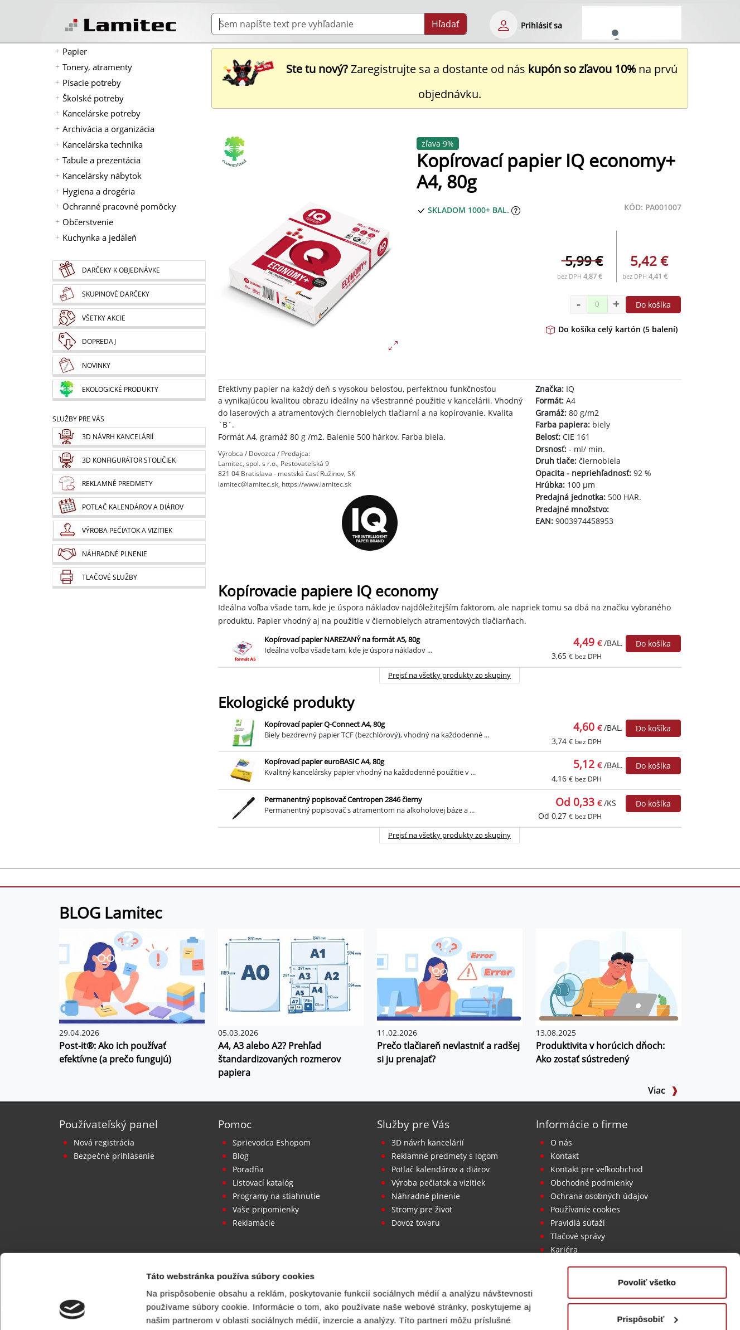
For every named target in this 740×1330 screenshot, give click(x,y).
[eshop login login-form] (503, 24)
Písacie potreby (91, 82)
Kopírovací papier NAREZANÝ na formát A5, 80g (342, 639)
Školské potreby (93, 98)
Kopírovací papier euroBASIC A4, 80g (324, 761)
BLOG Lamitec (110, 912)
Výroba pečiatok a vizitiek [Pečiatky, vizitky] (438, 1182)
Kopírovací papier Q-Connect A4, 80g (324, 724)
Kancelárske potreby (101, 113)
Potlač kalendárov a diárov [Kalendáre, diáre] (440, 1169)
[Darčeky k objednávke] (128, 271)
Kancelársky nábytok (102, 175)
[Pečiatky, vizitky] (128, 531)
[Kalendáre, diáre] (128, 507)
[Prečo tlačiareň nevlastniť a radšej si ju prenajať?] (450, 976)
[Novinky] (128, 366)
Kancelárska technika (102, 144)
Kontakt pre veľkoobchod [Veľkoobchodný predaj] (596, 1169)
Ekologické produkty (286, 702)
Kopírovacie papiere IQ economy (328, 591)
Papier (74, 51)
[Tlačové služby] (128, 578)
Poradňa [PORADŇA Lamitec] (248, 1169)
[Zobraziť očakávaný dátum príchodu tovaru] (515, 210)
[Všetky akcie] (128, 318)
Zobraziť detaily (178, 1308)
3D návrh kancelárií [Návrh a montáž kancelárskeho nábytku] (427, 1142)
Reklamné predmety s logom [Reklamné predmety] (444, 1156)
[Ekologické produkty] (128, 390)
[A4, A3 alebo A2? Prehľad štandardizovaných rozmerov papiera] (291, 976)
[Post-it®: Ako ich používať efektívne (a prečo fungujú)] (132, 976)
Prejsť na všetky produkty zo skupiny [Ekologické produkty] (449, 835)
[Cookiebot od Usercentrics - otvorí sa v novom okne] (72, 1308)
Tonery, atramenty (97, 66)
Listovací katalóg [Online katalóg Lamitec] (263, 1182)
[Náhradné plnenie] (128, 554)
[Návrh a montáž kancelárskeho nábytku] (128, 437)
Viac (663, 1090)
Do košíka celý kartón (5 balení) (612, 329)
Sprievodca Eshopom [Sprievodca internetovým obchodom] (272, 1142)
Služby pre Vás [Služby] (78, 419)
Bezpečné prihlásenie (114, 1156)
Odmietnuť (646, 1285)
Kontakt (564, 1156)
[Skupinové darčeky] (128, 295)
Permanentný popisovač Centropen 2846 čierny (343, 799)
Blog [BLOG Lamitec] (241, 1156)
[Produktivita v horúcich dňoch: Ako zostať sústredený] (608, 976)
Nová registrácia (104, 1142)
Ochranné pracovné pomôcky (119, 206)
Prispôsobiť (647, 1249)
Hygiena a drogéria (98, 191)
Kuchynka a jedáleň (99, 237)
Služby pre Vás (413, 1124)
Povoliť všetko (647, 1212)
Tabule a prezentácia (101, 160)
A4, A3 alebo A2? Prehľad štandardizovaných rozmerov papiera (279, 1059)
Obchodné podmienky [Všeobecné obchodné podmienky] (591, 1182)
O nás (561, 1142)
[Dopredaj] (128, 342)
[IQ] (370, 523)
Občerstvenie (87, 221)
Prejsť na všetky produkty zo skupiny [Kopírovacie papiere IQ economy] (449, 675)
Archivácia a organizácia (108, 128)
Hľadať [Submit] (446, 24)
